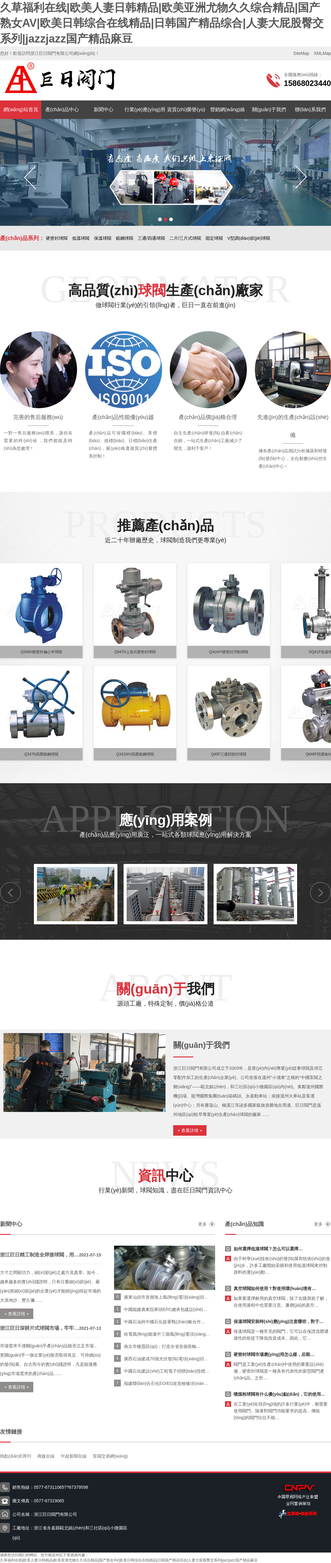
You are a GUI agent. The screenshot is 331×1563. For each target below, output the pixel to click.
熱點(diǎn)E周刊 (15, 1456)
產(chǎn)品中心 (62, 109)
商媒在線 (46, 1456)
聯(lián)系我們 (310, 109)
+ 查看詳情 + (190, 1130)
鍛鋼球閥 (124, 238)
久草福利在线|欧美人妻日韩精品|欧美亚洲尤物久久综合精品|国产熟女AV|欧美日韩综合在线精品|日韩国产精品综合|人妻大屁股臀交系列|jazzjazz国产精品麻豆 (162, 23)
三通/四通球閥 (151, 238)
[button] (160, 219)
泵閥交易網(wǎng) (110, 1456)
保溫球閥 (102, 238)
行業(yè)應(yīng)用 (145, 109)
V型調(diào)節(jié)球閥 (248, 238)
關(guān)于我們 (269, 109)
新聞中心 (103, 109)
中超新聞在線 (74, 1456)
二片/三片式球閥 (185, 238)
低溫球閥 (80, 238)
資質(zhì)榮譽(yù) (186, 109)
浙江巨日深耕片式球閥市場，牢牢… (39, 1328)
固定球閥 (214, 238)
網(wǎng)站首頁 (20, 109)
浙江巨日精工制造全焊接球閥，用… (39, 1254)
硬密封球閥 (56, 238)
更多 (202, 1224)
